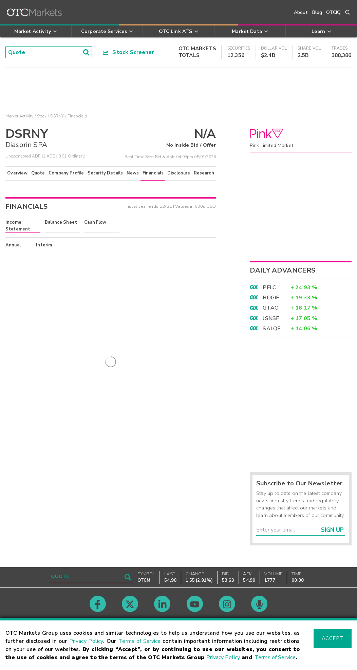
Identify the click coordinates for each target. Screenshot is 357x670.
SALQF (271, 328)
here (97, 257)
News (133, 173)
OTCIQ (333, 12)
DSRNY (57, 116)
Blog (317, 12)
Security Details (105, 173)
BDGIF (271, 297)
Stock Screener (128, 52)
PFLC (269, 287)
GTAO (271, 308)
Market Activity (19, 116)
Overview (17, 173)
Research (204, 173)
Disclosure (178, 173)
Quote (38, 173)
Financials (153, 173)
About (301, 12)
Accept (332, 638)
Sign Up (332, 530)
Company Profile (66, 173)
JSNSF (271, 318)
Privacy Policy (86, 641)
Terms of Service (139, 641)
